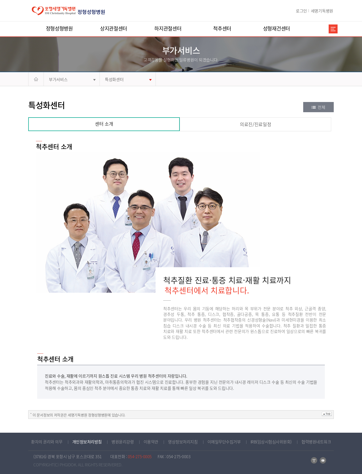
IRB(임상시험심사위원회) (271, 442)
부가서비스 (72, 79)
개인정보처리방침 (87, 442)
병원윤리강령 (123, 442)
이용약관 (151, 442)
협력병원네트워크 (316, 442)
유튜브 (323, 460)
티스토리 (314, 460)
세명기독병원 (322, 10)
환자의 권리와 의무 (46, 442)
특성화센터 (128, 79)
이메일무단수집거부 (224, 442)
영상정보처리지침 (183, 442)
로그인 (301, 10)
